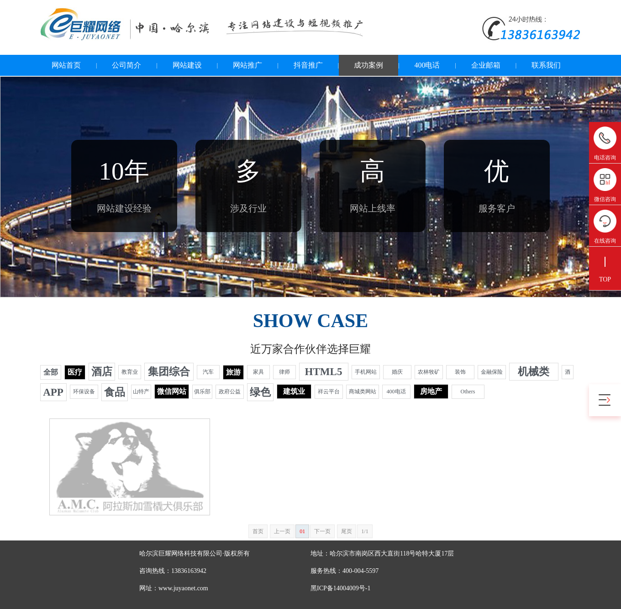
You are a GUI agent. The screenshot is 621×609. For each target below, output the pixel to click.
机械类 (533, 371)
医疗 (75, 372)
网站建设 (187, 65)
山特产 (141, 391)
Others (468, 391)
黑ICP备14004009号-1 (340, 588)
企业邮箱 (485, 65)
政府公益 (230, 391)
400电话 (427, 65)
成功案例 (368, 65)
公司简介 (126, 65)
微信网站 (171, 391)
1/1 (364, 531)
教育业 (129, 372)
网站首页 (66, 65)
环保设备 (84, 391)
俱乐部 (202, 391)
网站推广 (247, 65)
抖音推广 (308, 65)
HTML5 (323, 371)
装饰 (460, 372)
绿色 (260, 392)
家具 (258, 372)
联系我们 (546, 65)
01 (302, 531)
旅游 (233, 372)
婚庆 (397, 372)
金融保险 (492, 372)
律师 (284, 372)
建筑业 (294, 391)
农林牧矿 (429, 372)
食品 (114, 392)
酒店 (101, 371)
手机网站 (366, 372)
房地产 (431, 391)
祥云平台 (329, 391)
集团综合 (169, 371)
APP (53, 392)
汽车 (208, 372)
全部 (50, 372)
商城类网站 (362, 391)
